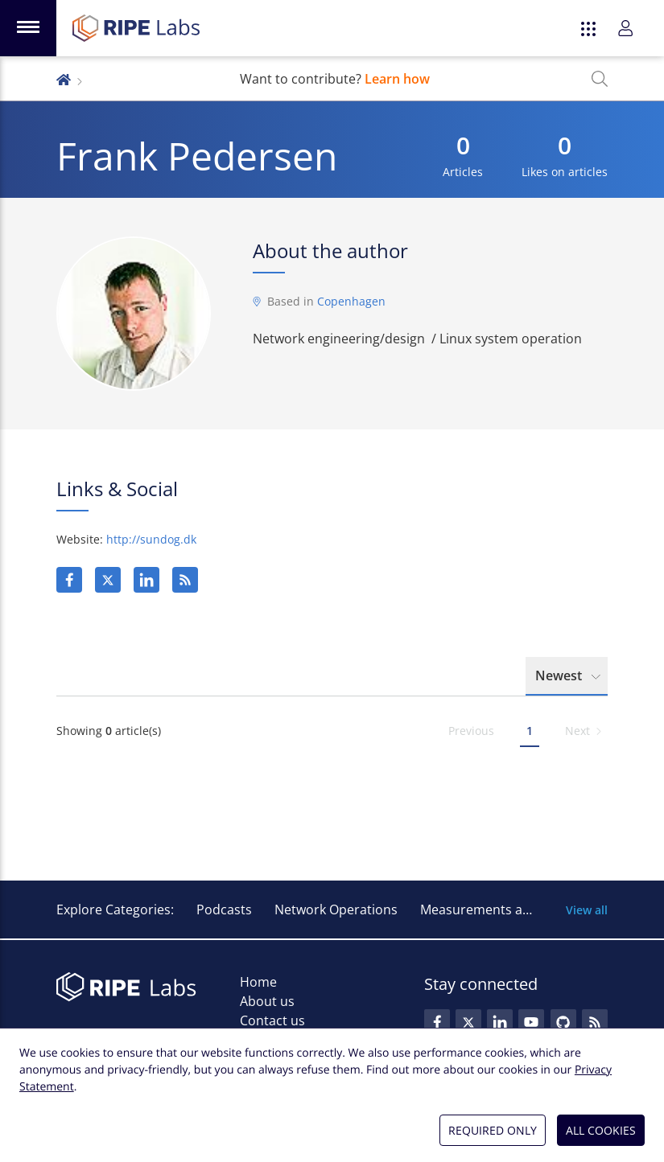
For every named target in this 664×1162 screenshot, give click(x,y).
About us (267, 1001)
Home (258, 982)
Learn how (397, 79)
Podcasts (224, 909)
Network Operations (336, 909)
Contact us (272, 1020)
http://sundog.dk (151, 539)
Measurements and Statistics (508, 909)
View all (587, 910)
